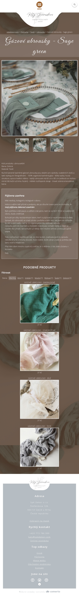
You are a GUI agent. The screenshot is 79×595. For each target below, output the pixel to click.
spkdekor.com (13, 32)
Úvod (39, 553)
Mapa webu (39, 560)
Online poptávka (39, 540)
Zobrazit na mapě (39, 521)
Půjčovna (39, 557)
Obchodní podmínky (39, 564)
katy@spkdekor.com (39, 537)
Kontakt (39, 568)
